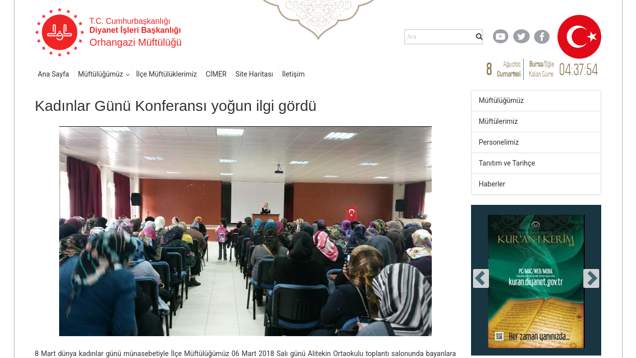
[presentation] (481, 278)
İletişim (293, 74)
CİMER (216, 74)
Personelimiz (499, 142)
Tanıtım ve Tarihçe (507, 163)
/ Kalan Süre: (541, 69)
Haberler (492, 184)
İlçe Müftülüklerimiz (166, 74)
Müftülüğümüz (100, 74)
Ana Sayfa (53, 74)
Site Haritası (254, 74)
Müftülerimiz (498, 121)
